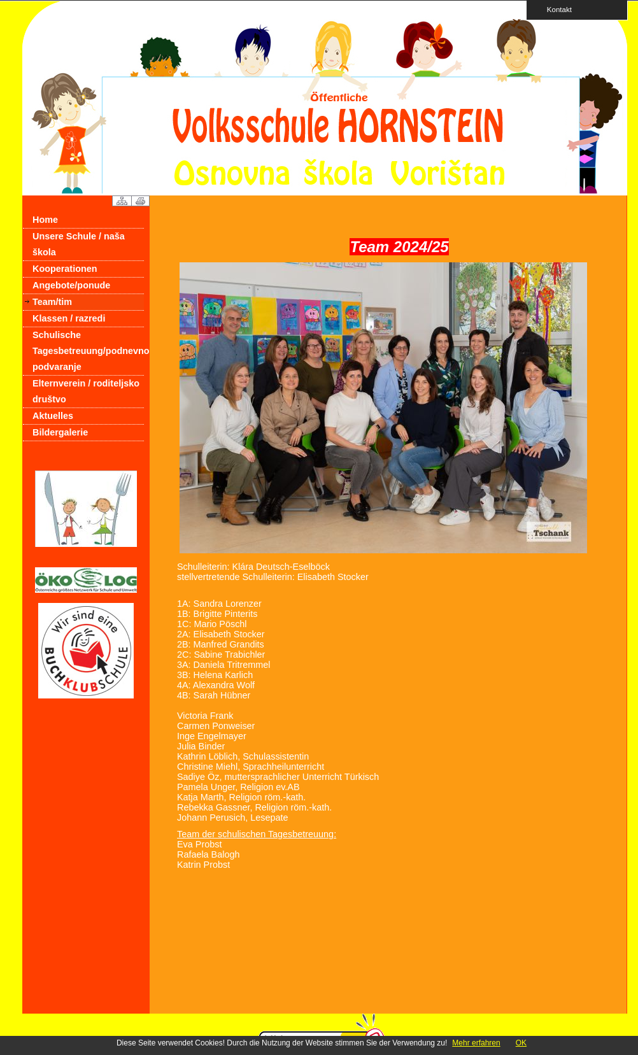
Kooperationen (64, 269)
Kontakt (555, 9)
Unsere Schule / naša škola (78, 244)
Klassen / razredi (68, 318)
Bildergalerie (60, 432)
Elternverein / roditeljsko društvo (85, 391)
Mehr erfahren (476, 1042)
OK (521, 1042)
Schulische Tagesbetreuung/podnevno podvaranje (88, 351)
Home (45, 220)
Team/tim (52, 302)
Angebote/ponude (71, 285)
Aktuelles (52, 416)
